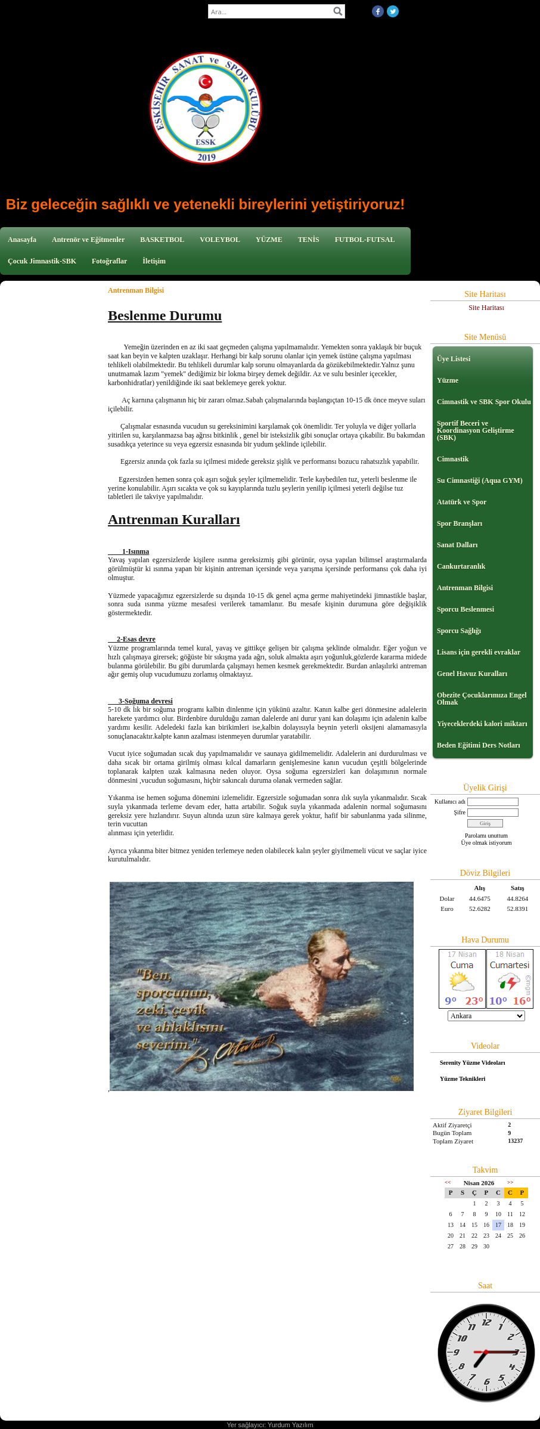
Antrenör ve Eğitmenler (88, 239)
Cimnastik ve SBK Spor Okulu (484, 402)
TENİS (308, 239)
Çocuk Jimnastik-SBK (42, 261)
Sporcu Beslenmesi (465, 609)
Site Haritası (486, 307)
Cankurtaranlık (461, 566)
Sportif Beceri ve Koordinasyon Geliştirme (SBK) (475, 430)
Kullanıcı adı (450, 801)
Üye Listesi (453, 359)
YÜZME (269, 239)
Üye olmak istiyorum (486, 842)
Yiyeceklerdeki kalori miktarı (482, 724)
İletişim (154, 261)
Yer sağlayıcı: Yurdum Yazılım (269, 1424)
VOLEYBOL (220, 239)
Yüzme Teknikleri (462, 1078)
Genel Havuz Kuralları (472, 673)
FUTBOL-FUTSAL (365, 239)
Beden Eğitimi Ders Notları (478, 745)
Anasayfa (22, 239)
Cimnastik (452, 459)
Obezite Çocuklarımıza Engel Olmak (482, 698)
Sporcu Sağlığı (459, 631)
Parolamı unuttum (486, 835)
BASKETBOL (162, 239)
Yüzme (447, 380)
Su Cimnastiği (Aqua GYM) (480, 480)
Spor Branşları (459, 523)
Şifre (459, 812)
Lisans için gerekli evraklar (478, 652)
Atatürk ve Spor (461, 502)
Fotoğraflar (109, 261)
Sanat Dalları (457, 545)
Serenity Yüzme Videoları (472, 1062)
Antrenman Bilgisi (465, 588)
